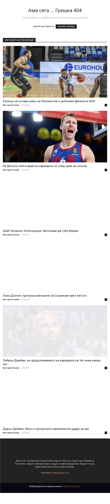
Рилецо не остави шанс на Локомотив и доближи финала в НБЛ (49, 101)
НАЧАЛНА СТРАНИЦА (66, 26)
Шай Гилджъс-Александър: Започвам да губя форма (40, 231)
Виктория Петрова (11, 105)
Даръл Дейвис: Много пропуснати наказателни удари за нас (46, 429)
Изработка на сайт (72, 497)
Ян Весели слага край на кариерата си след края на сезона (45, 166)
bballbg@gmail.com (60, 483)
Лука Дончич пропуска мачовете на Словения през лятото (45, 295)
